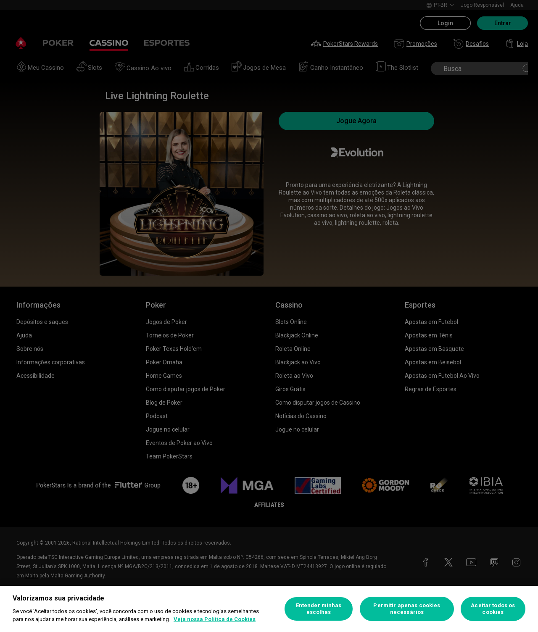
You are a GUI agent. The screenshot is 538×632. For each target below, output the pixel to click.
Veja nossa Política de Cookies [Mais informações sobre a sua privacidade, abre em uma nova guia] (215, 619)
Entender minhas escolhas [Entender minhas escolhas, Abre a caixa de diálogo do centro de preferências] (319, 608)
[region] (269, 609)
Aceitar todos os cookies (493, 608)
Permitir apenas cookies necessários (406, 608)
